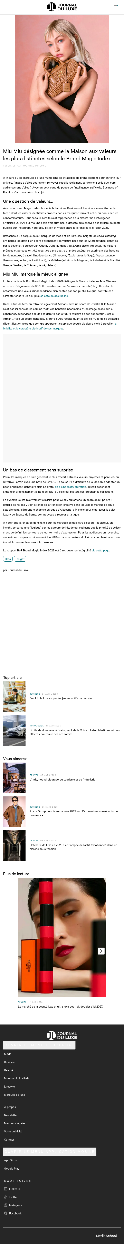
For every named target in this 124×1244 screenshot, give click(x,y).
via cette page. (101, 550)
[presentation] (101, 951)
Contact (9, 1139)
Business (10, 1062)
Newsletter (11, 1115)
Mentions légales (14, 1123)
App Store (10, 1160)
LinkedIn (12, 1189)
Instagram (13, 1205)
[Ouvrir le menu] (116, 7)
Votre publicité (13, 1131)
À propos (10, 1107)
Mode (7, 1054)
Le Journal (39, 1045)
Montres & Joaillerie (16, 1078)
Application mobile (49, 1151)
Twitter (11, 1197)
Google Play (11, 1168)
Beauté (8, 1070)
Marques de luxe (14, 1094)
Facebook (12, 1213)
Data (8, 559)
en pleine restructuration (70, 487)
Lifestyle (9, 1086)
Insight (20, 559)
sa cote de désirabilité (54, 296)
